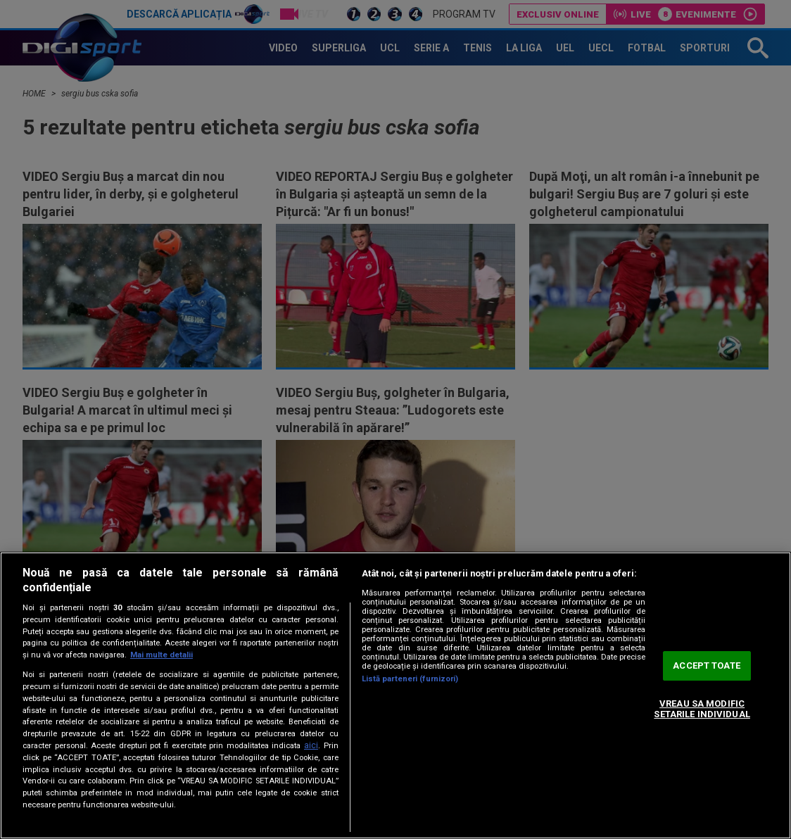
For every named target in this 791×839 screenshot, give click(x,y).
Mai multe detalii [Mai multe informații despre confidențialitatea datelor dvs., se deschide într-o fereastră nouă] (161, 655)
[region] (395, 695)
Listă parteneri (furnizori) (410, 678)
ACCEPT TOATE (706, 665)
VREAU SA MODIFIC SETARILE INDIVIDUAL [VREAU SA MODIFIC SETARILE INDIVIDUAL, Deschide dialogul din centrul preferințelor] (701, 709)
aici (311, 745)
